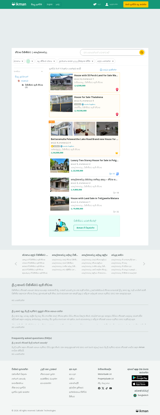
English (49, 4)
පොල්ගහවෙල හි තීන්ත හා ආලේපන (124, 273)
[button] (108, 69)
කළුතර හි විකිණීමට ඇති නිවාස (33, 266)
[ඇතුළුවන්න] (111, 4)
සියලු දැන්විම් (36, 4)
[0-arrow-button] (16, 264)
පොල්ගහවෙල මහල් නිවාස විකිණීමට (65, 259)
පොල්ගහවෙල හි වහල (119, 263)
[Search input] (109, 52)
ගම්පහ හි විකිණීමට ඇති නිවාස (33, 263)
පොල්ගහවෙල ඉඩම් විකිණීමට (63, 263)
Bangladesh (140, 395)
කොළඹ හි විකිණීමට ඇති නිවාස (33, 259)
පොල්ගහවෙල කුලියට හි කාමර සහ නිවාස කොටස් (95, 273)
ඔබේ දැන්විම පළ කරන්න (135, 4)
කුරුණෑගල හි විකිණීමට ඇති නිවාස (34, 273)
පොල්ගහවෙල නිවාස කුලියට (92, 263)
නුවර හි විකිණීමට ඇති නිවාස (32, 269)
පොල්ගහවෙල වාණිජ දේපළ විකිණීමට (65, 266)
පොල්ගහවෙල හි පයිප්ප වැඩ (121, 266)
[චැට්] (97, 4)
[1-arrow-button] (144, 264)
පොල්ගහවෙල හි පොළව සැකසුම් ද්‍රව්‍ (124, 269)
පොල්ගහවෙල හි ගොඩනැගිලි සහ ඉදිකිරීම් (124, 259)
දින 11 (112, 173)
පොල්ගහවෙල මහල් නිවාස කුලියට (94, 259)
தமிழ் (58, 4)
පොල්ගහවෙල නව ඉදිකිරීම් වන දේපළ (65, 269)
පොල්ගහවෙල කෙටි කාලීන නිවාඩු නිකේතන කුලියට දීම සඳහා (95, 269)
